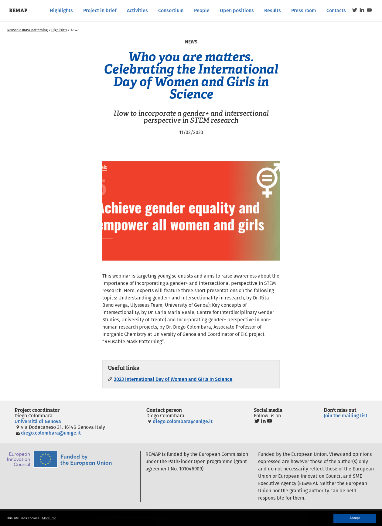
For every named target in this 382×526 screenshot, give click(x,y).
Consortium (171, 10)
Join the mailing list (345, 415)
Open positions (237, 10)
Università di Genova (38, 421)
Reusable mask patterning (27, 30)
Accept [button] (355, 518)
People (202, 10)
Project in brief (100, 10)
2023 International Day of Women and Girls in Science (173, 379)
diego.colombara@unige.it (48, 432)
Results (272, 10)
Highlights (61, 10)
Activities (137, 10)
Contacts (336, 10)
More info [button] (49, 518)
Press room (303, 10)
